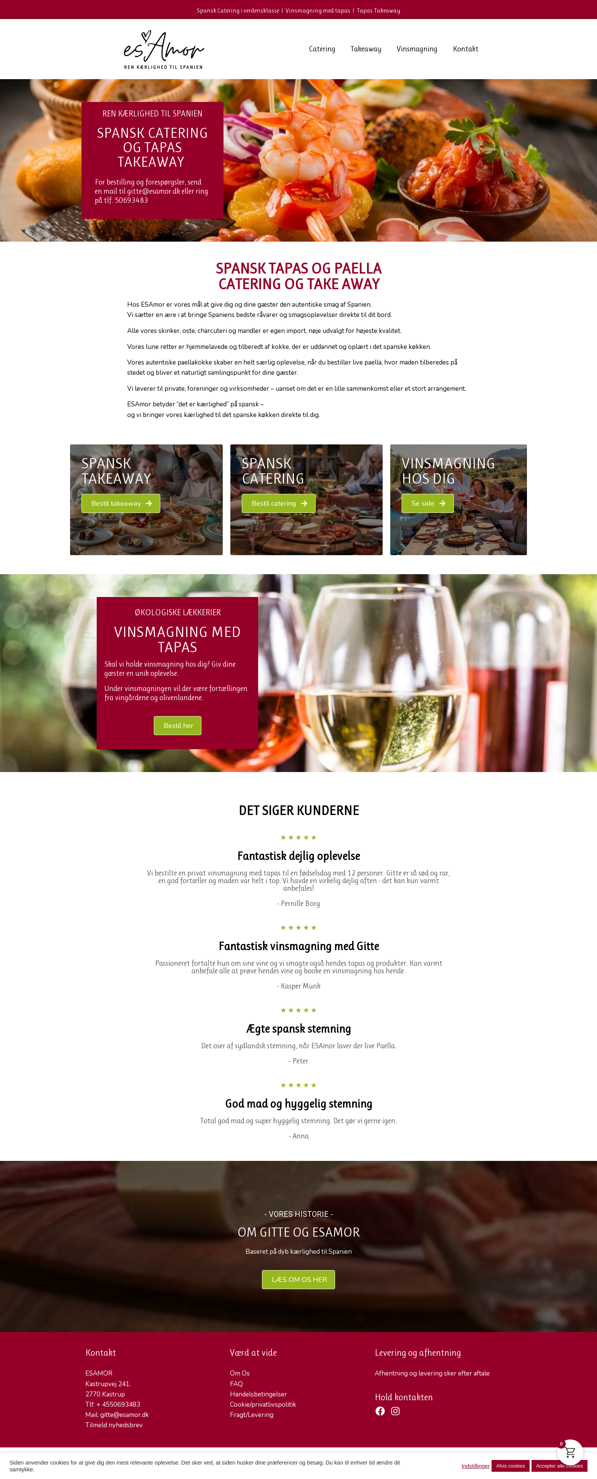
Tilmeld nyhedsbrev (114, 1425)
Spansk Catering (273, 470)
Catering (322, 49)
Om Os (240, 1373)
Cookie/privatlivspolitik (263, 1404)
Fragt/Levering (251, 1415)
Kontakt (466, 49)
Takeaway (366, 49)
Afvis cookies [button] (510, 1466)
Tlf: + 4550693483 (112, 1404)
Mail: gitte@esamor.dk (117, 1415)
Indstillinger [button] (475, 1466)
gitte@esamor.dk (153, 191)
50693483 (131, 200)
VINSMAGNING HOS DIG (448, 470)
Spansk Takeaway (116, 470)
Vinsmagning (417, 49)
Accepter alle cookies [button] (559, 1466)
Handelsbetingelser (258, 1394)
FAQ (236, 1384)
